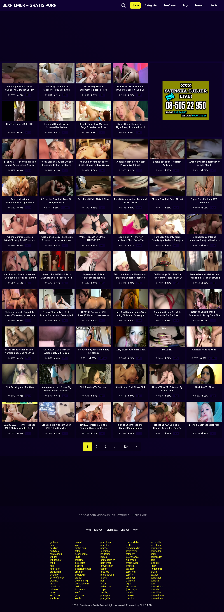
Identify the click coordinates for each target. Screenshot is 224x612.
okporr (129, 583)
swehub (54, 580)
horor (153, 554)
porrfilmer (105, 542)
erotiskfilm (55, 571)
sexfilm (79, 592)
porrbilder (156, 592)
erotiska (104, 571)
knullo (154, 571)
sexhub (155, 574)
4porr (78, 545)
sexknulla (156, 542)
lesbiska (105, 551)
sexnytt (79, 565)
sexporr (130, 568)
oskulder (130, 577)
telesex (54, 589)
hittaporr (130, 554)
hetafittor (55, 568)
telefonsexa (132, 556)
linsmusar (80, 589)
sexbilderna (81, 554)
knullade (54, 598)
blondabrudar (133, 548)
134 (126, 447)
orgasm (79, 577)
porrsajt (155, 580)
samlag (104, 592)
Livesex (125, 529)
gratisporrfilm (107, 559)
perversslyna (82, 583)
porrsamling (81, 580)
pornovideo (157, 598)
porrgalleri (156, 551)
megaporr (131, 586)
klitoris (129, 592)
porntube (155, 589)
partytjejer (55, 551)
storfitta (79, 559)
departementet (83, 568)
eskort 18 (105, 586)
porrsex (130, 595)
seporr (104, 589)
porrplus (130, 598)
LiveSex (214, 5)
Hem (88, 529)
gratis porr (80, 548)
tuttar (52, 583)
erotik (129, 545)
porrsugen (156, 548)
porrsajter (156, 577)
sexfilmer (156, 545)
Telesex (199, 5)
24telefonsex (57, 577)
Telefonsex (170, 5)
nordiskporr (56, 554)
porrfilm (104, 545)
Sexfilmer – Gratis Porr (29, 5)
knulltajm (105, 554)
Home (135, 5)
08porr (104, 568)
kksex (103, 556)
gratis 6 (54, 542)
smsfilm (130, 565)
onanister (131, 580)
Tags (186, 5)
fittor (77, 551)
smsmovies (132, 562)
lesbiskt (155, 562)
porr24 (104, 548)
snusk (103, 577)
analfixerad (132, 551)
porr (52, 545)
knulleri (53, 556)
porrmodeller (133, 542)
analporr (79, 571)
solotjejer (80, 562)
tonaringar (55, 586)
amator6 (54, 574)
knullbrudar (55, 559)
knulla (78, 598)
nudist (78, 586)
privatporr (105, 595)
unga (77, 556)
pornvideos (157, 586)
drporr (53, 592)
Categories (151, 5)
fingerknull (156, 568)
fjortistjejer (131, 589)
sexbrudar (80, 574)
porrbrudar (156, 556)
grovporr (79, 595)
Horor (136, 529)
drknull (78, 542)
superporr (131, 559)
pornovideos (157, 595)
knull (52, 562)
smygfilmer (106, 565)
